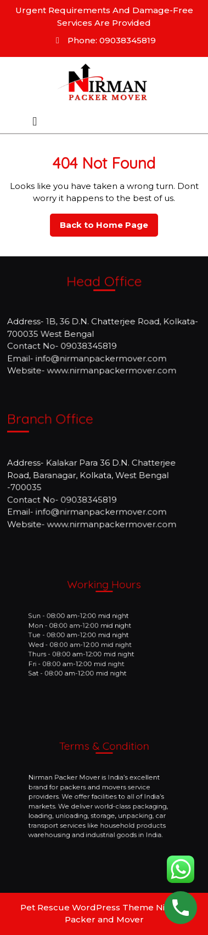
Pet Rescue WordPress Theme (87, 907)
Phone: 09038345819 (104, 40)
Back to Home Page (109, 228)
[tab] (34, 121)
